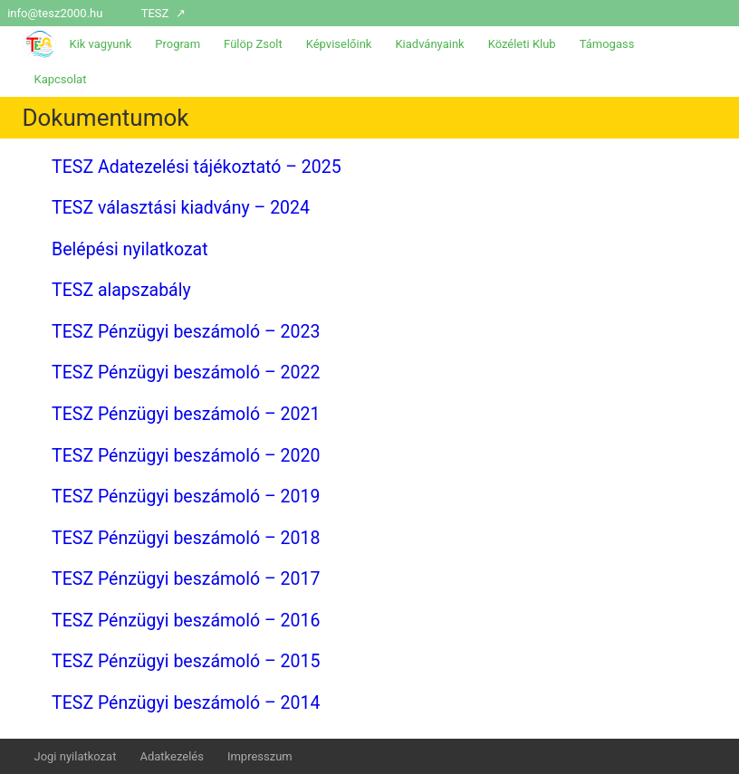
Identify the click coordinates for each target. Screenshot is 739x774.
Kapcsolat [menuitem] (60, 79)
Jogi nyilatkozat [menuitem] (75, 756)
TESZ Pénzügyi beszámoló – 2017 (186, 579)
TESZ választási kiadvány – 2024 (181, 207)
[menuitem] (726, 13)
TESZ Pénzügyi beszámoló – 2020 (186, 455)
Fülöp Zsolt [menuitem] (253, 44)
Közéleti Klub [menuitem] (522, 44)
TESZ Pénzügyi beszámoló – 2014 (186, 703)
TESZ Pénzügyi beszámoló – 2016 (186, 620)
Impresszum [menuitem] (260, 756)
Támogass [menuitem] (607, 44)
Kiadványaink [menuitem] (429, 44)
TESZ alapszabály (121, 290)
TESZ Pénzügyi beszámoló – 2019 (186, 496)
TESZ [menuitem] (155, 13)
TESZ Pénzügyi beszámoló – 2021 (186, 414)
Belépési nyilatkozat (129, 249)
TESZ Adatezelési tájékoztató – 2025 (196, 167)
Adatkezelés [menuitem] (171, 756)
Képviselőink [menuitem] (339, 44)
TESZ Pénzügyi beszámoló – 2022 (186, 372)
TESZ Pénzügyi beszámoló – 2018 (186, 538)
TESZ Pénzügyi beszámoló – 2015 (186, 661)
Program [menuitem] (177, 44)
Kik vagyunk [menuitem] (100, 44)
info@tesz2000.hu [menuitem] (54, 13)
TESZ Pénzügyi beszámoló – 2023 (186, 331)
